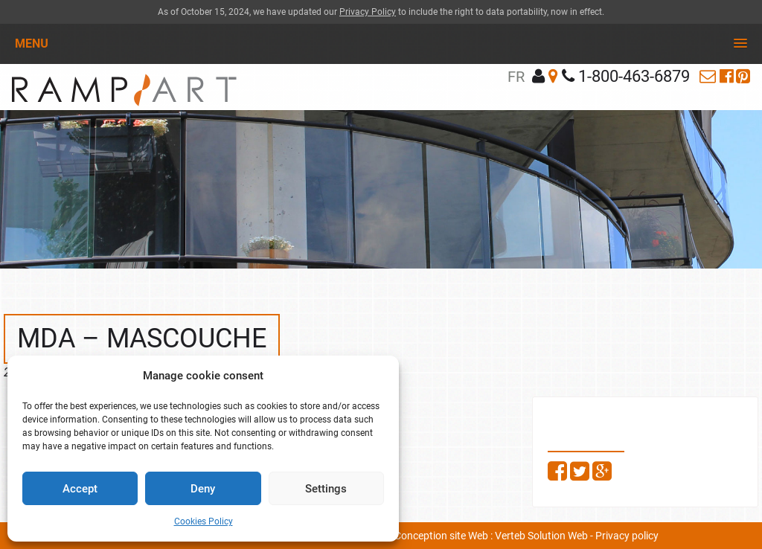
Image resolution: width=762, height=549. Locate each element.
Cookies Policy (203, 521)
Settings (326, 488)
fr (516, 77)
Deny (202, 488)
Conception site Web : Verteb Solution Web (491, 536)
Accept (80, 488)
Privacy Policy (367, 12)
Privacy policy (627, 536)
